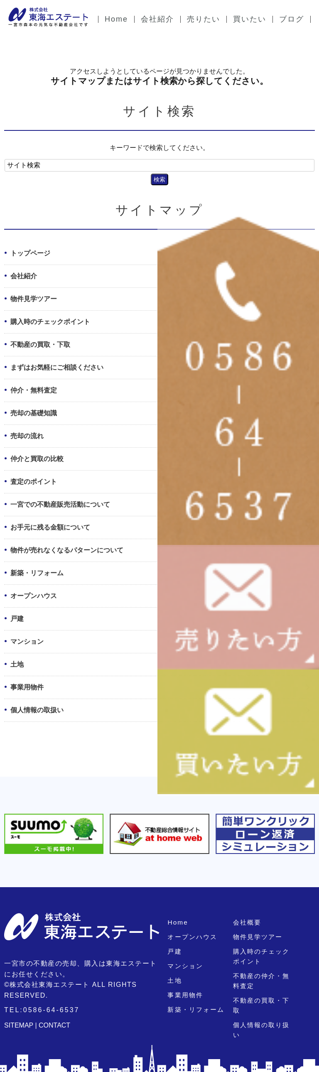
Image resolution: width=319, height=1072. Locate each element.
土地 (17, 664)
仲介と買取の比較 (37, 458)
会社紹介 (23, 276)
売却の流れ (27, 435)
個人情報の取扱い (37, 710)
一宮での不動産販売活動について (60, 504)
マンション (27, 641)
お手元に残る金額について (50, 527)
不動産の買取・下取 (40, 344)
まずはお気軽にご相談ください (56, 367)
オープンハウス (33, 595)
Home (176, 922)
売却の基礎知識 (33, 413)
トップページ (30, 253)
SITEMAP (18, 1025)
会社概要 (246, 922)
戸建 (17, 618)
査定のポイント (33, 481)
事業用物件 (27, 687)
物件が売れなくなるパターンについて (66, 550)
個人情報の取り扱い (263, 1014)
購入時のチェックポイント (50, 321)
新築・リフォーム (37, 572)
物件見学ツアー (33, 298)
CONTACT (54, 1025)
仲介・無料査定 (33, 390)
